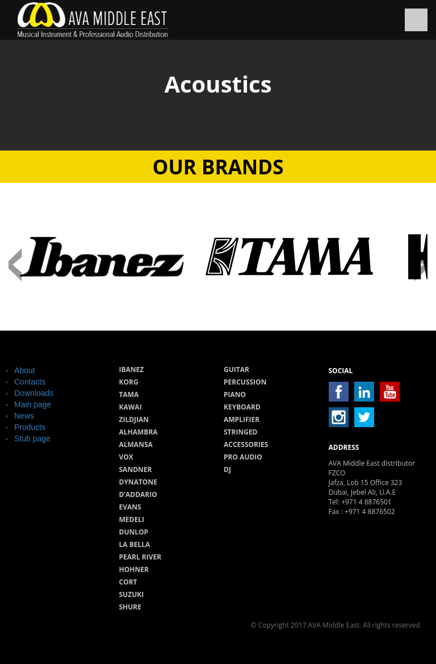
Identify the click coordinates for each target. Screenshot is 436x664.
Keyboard (242, 407)
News (24, 415)
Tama (129, 394)
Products (29, 427)
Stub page (32, 438)
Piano (235, 394)
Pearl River (140, 557)
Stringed (241, 432)
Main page (32, 404)
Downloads (33, 393)
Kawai (130, 407)
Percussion (245, 382)
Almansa (136, 444)
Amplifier (241, 419)
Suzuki (131, 594)
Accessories (246, 444)
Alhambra (138, 432)
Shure (130, 607)
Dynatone (138, 482)
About (24, 370)
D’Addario (138, 494)
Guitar (236, 369)
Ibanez (131, 369)
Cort (128, 582)
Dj (227, 469)
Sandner (135, 469)
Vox (126, 457)
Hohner (134, 569)
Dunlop (134, 532)
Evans (130, 507)
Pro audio (243, 457)
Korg (129, 382)
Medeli (131, 519)
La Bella (134, 544)
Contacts (29, 381)
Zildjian (134, 419)
